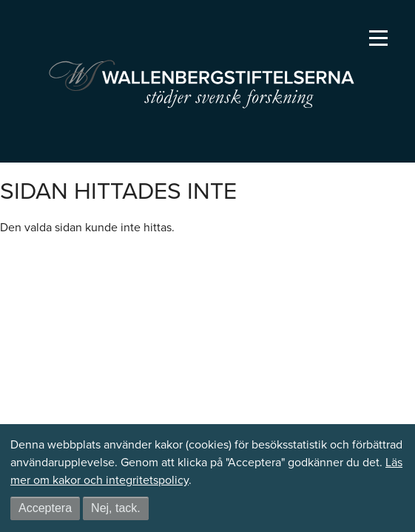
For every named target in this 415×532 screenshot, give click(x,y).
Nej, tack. (116, 508)
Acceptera (45, 508)
